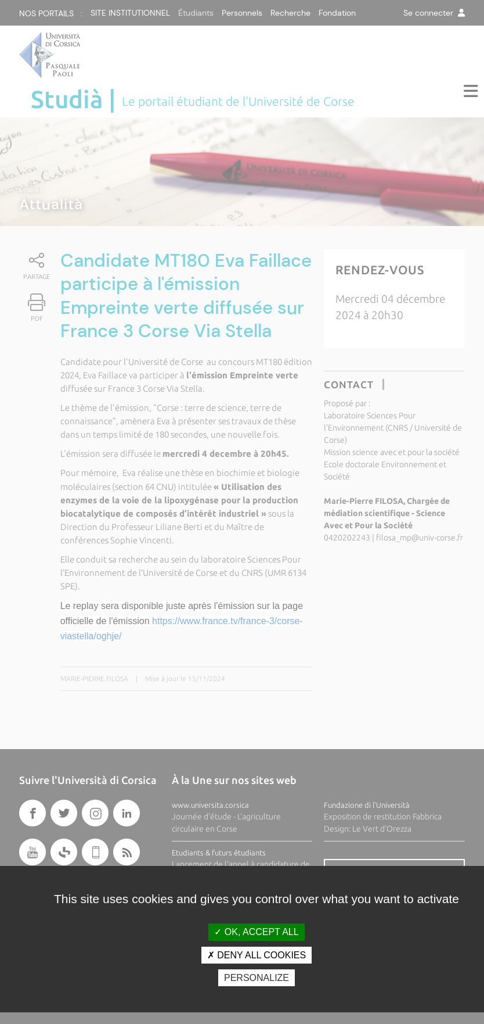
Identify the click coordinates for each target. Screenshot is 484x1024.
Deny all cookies (256, 955)
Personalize (256, 978)
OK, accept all (256, 932)
